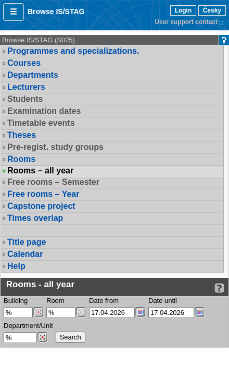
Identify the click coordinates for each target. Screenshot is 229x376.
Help (16, 266)
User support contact (186, 22)
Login (183, 10)
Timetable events (41, 123)
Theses (21, 135)
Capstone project (41, 206)
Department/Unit (28, 326)
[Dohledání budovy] (38, 312)
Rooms (21, 159)
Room (55, 300)
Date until (162, 300)
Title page (26, 242)
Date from (104, 300)
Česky (212, 10)
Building (16, 300)
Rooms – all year (40, 170)
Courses (24, 62)
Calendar (25, 254)
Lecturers (26, 87)
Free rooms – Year (43, 194)
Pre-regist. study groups (55, 147)
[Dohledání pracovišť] (42, 337)
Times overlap (35, 218)
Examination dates (44, 111)
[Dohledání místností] (80, 312)
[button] (13, 12)
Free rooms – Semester (53, 182)
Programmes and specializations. (73, 50)
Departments (32, 74)
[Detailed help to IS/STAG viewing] (219, 288)
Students (25, 99)
